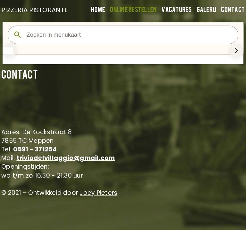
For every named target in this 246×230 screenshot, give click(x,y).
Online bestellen (133, 10)
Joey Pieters (98, 192)
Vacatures (176, 10)
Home (98, 10)
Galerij (207, 10)
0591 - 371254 (35, 149)
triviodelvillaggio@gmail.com (66, 158)
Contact (233, 10)
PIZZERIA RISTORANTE (33, 9)
